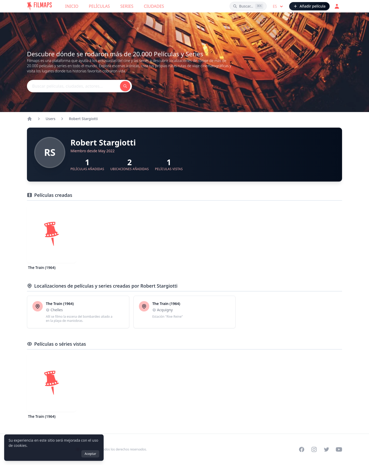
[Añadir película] (309, 6)
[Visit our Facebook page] (302, 449)
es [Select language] (278, 6)
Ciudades (154, 6)
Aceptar (90, 454)
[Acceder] (337, 6)
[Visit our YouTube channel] (339, 449)
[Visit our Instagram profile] (314, 449)
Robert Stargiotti (83, 118)
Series (126, 6)
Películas (99, 6)
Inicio (72, 6)
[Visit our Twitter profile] (326, 449)
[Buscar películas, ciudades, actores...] (248, 6)
